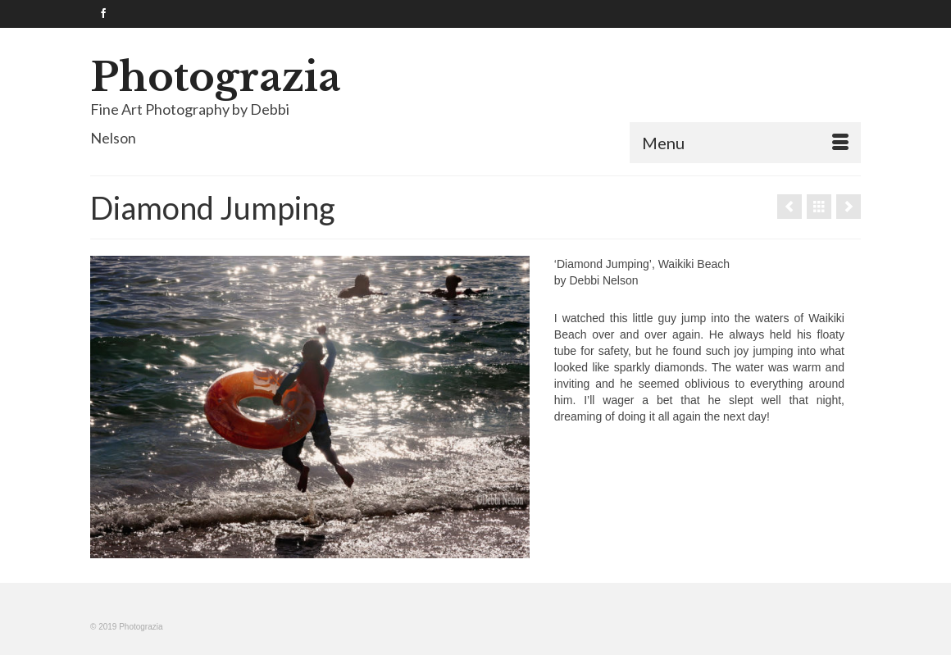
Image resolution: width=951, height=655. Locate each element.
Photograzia (215, 77)
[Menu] (745, 142)
